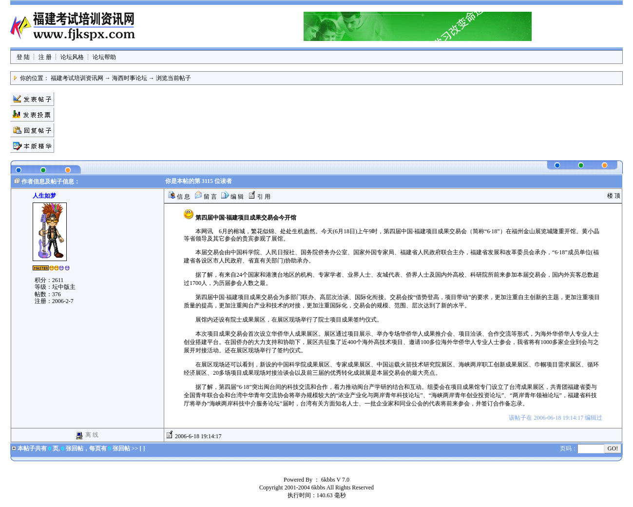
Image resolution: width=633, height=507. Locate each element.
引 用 (259, 196)
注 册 (45, 57)
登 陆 (23, 57)
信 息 (179, 196)
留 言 (205, 196)
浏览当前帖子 (173, 78)
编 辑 (232, 196)
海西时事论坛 (129, 78)
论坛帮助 (104, 57)
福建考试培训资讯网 (77, 78)
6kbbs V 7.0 (335, 479)
